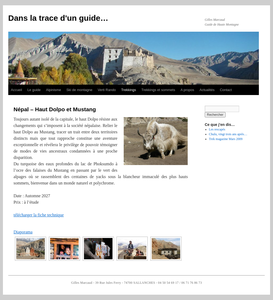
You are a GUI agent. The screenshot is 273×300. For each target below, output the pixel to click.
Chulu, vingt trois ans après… (228, 134)
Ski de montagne (79, 90)
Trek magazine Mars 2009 (226, 139)
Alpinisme (53, 90)
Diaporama (23, 232)
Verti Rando (107, 90)
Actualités (206, 90)
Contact (226, 90)
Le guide (34, 90)
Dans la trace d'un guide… (58, 18)
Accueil (16, 90)
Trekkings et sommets (158, 90)
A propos (187, 90)
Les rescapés (217, 129)
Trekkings (128, 90)
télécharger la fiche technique (39, 215)
